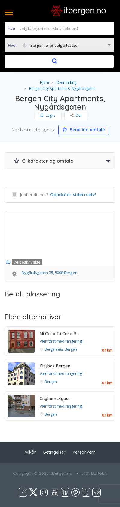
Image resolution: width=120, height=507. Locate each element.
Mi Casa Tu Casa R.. (59, 333)
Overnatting (66, 82)
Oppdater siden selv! (73, 194)
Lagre (48, 115)
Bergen (51, 381)
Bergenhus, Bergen (61, 349)
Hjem (44, 82)
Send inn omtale (84, 129)
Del (76, 115)
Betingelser (54, 452)
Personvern (84, 452)
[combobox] (59, 45)
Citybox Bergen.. (56, 366)
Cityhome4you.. (55, 398)
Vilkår (30, 452)
